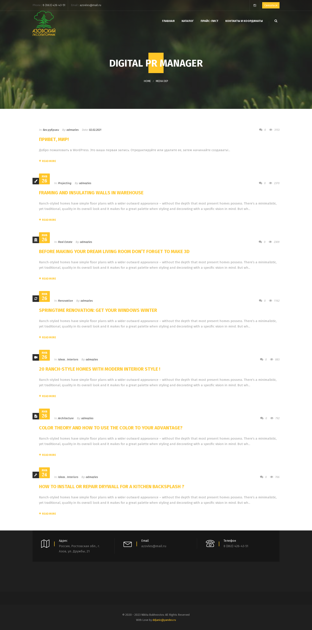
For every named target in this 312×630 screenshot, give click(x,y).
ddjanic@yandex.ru (164, 620)
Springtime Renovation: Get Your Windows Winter (98, 310)
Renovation (65, 300)
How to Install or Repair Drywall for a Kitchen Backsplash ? (111, 486)
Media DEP (162, 81)
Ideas (61, 359)
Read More (47, 161)
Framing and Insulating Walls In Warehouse (91, 193)
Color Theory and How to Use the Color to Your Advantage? (110, 428)
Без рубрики (51, 129)
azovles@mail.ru (90, 5)
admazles (73, 129)
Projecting (65, 183)
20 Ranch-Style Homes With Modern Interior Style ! (99, 369)
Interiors (72, 359)
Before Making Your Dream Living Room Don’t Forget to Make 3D (114, 251)
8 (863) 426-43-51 (54, 5)
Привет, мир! (54, 139)
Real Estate (65, 242)
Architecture (66, 418)
